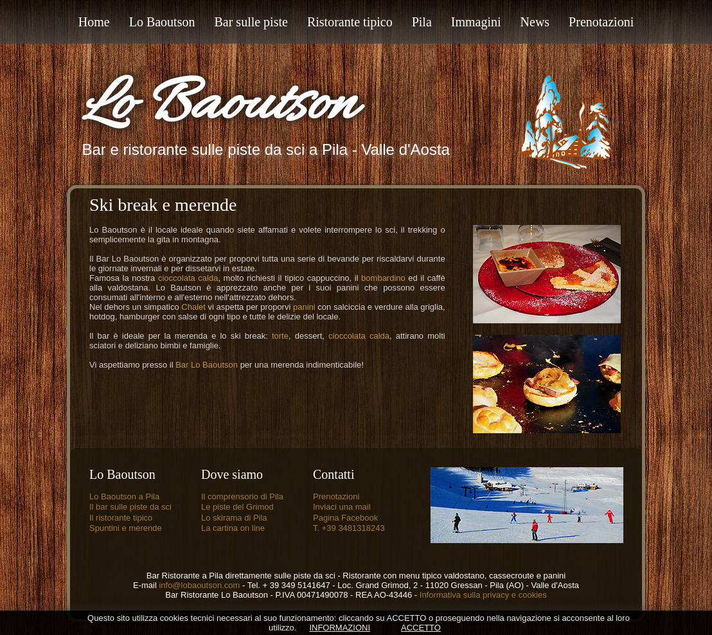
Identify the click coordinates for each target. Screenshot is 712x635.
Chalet (193, 307)
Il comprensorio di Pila (242, 496)
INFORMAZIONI (339, 627)
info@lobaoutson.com (200, 585)
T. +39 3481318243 (349, 528)
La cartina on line (233, 528)
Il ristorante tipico (120, 518)
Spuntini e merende (125, 528)
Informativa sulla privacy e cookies (483, 595)
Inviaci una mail (342, 507)
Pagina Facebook (345, 518)
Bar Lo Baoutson (206, 365)
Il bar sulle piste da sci (130, 507)
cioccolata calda (188, 278)
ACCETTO (421, 627)
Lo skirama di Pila (234, 518)
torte (280, 336)
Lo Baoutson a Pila (124, 496)
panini (304, 307)
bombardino (383, 278)
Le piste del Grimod (237, 507)
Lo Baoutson (218, 106)
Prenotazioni (336, 496)
